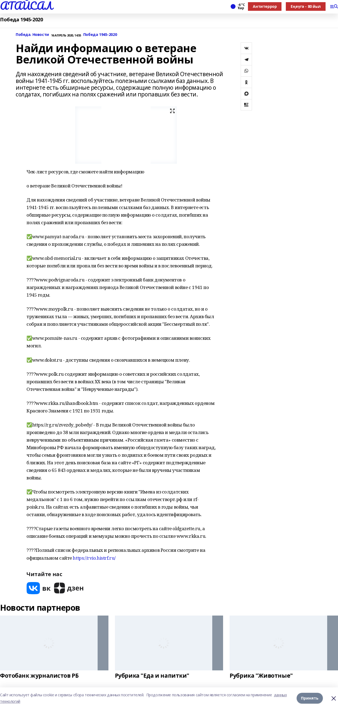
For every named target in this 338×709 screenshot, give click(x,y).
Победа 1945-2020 (21, 19)
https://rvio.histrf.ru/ (94, 558)
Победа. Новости (32, 34)
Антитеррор (265, 6)
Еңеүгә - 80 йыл (306, 6)
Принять (310, 698)
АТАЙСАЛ (26, 5)
